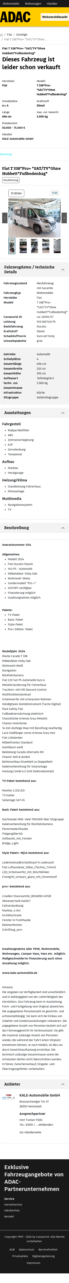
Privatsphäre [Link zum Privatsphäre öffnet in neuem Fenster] (20, 1256)
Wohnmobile (45, 293)
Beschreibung (16, 528)
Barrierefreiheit (48, 1249)
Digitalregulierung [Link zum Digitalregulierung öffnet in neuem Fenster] (43, 1256)
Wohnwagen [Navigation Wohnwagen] (33, 4)
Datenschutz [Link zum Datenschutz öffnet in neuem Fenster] (26, 1249)
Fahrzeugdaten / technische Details (29, 269)
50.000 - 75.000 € (13, 128)
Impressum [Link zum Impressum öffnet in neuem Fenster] (33, 1263)
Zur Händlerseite (30, 1132)
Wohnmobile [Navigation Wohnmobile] (11, 4)
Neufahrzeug (45, 283)
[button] (4, 218)
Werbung (6, 154)
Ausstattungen (17, 412)
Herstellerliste (13, 1204)
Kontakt (9, 1216)
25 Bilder (16, 193)
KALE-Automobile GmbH (17, 139)
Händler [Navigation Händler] (52, 4)
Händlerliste (12, 1210)
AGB (12, 1249)
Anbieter (12, 1084)
